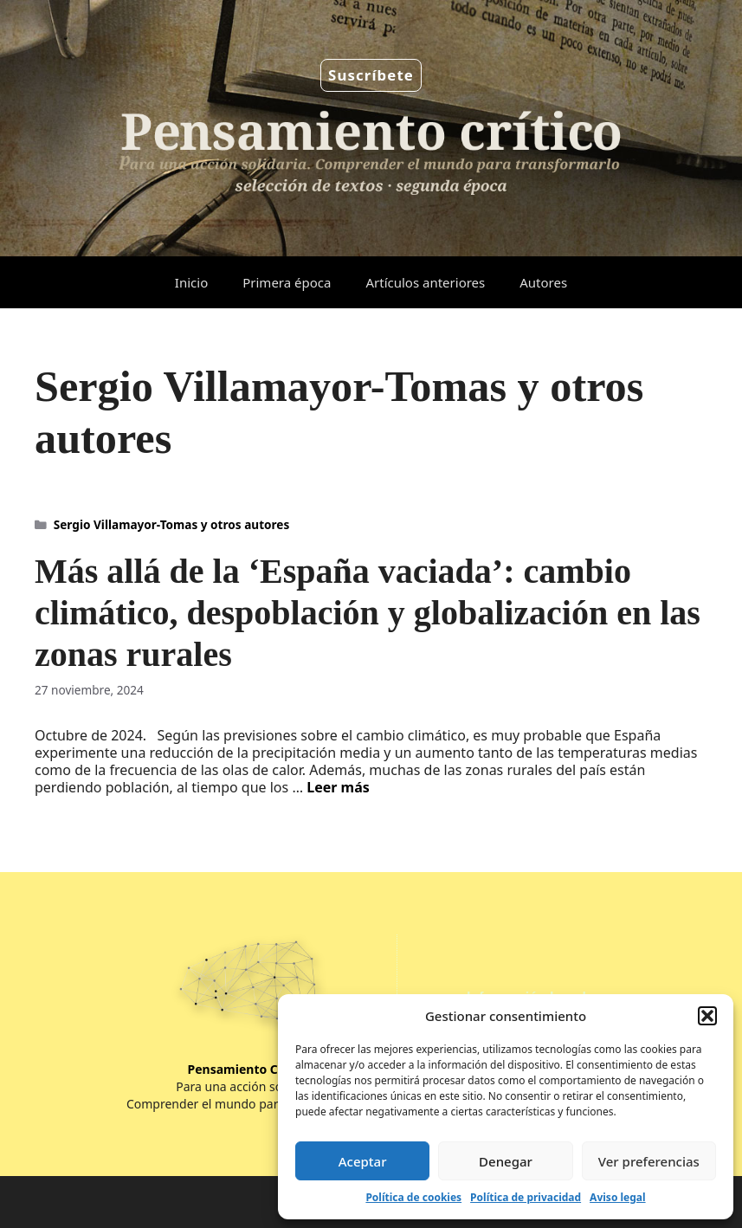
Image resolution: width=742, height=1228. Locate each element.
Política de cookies (413, 1197)
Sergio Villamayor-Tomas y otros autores (172, 524)
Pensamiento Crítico (249, 1069)
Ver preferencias (649, 1161)
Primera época (286, 282)
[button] (707, 1015)
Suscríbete (371, 75)
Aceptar (363, 1161)
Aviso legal (617, 1197)
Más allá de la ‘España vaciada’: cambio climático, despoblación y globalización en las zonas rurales (367, 613)
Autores (543, 282)
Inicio (191, 282)
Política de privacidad (525, 1197)
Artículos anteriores (425, 282)
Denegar (505, 1161)
